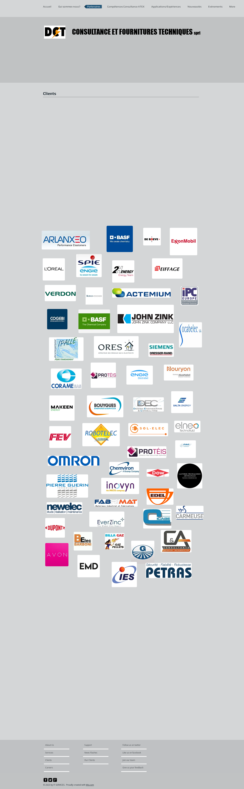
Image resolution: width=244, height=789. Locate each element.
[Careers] (54, 767)
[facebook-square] (45, 780)
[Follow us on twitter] (132, 744)
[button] (60, 130)
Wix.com (90, 784)
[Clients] (54, 760)
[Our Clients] (93, 760)
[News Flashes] (94, 752)
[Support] (92, 744)
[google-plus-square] (55, 780)
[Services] (55, 752)
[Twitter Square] (50, 780)
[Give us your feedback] (135, 767)
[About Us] (58, 744)
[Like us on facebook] (133, 752)
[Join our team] (132, 760)
